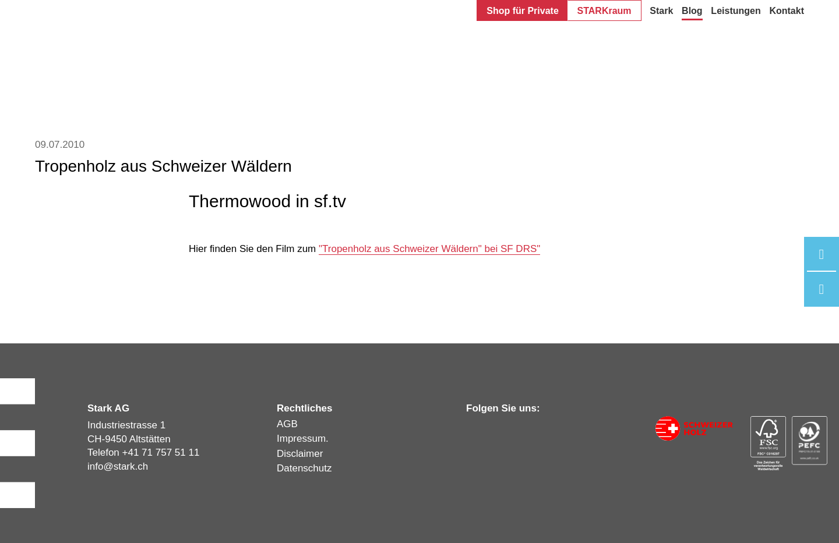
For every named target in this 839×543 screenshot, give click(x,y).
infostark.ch (117, 466)
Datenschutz (304, 468)
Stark (661, 11)
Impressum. (303, 438)
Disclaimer (300, 453)
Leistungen (735, 11)
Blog (692, 11)
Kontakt (786, 11)
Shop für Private (523, 11)
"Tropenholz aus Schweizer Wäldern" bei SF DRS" (429, 248)
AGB (287, 424)
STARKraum (604, 11)
